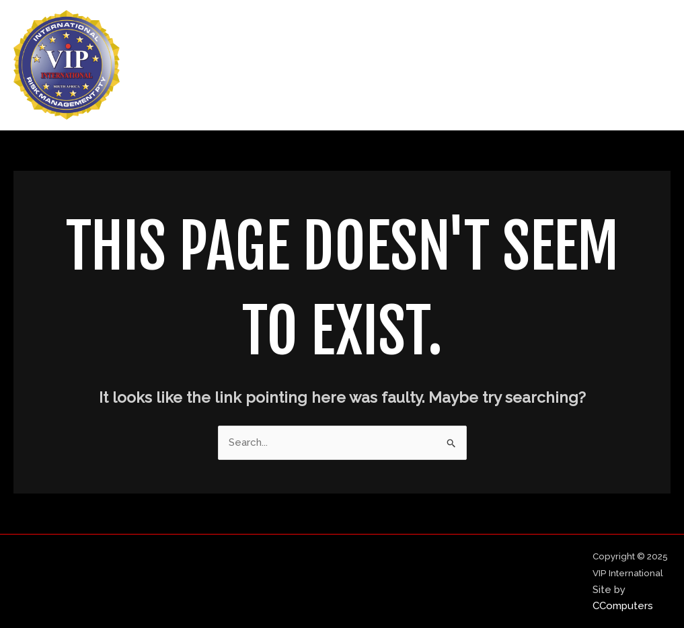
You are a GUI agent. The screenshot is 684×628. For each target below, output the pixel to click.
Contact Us (628, 65)
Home (391, 65)
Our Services (539, 65)
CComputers (623, 606)
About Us (456, 65)
